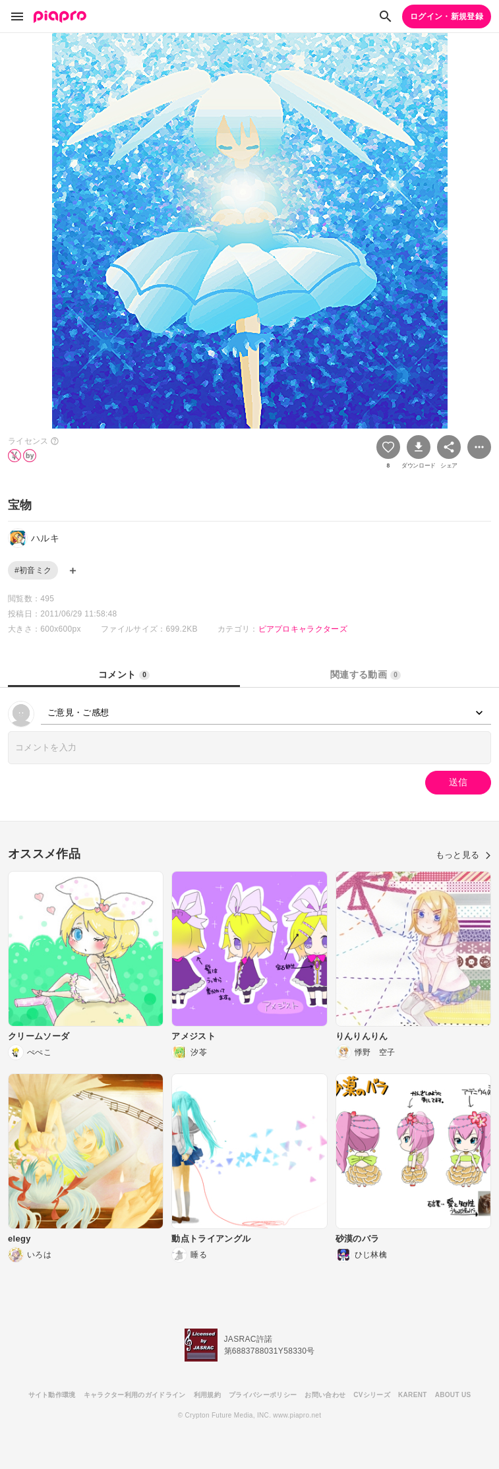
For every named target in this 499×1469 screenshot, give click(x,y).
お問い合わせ (325, 1394)
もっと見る (463, 855)
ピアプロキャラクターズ (303, 629)
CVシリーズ (371, 1394)
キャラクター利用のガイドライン (135, 1394)
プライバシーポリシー (263, 1394)
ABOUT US (453, 1394)
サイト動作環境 (52, 1394)
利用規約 (207, 1394)
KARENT (412, 1394)
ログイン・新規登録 (446, 16)
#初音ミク (33, 570)
